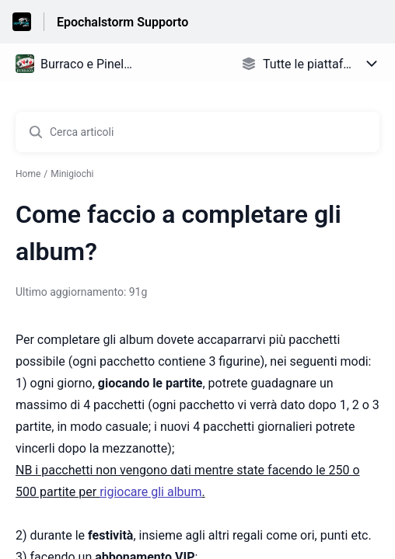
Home (28, 173)
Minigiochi (72, 173)
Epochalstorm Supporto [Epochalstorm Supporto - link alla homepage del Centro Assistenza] (122, 22)
